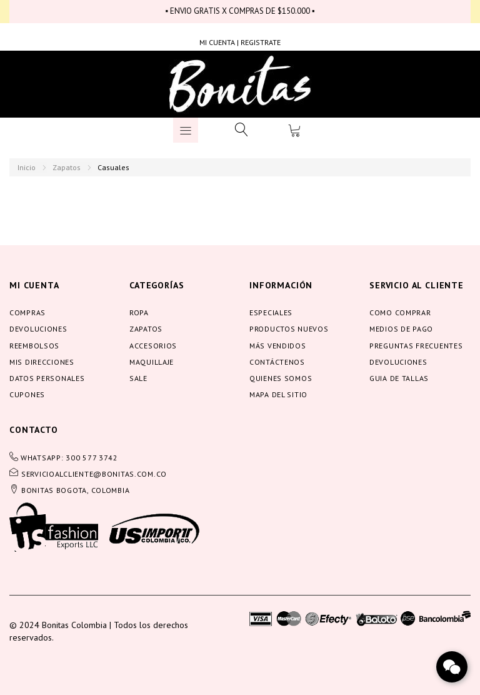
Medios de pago (401, 328)
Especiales (270, 312)
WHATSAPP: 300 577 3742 (69, 457)
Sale (138, 378)
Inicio (27, 167)
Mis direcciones (41, 362)
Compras (27, 312)
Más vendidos (277, 345)
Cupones (27, 394)
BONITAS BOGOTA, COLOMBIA (75, 490)
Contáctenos (277, 362)
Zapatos (66, 167)
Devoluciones (38, 328)
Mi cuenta (34, 285)
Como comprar (400, 312)
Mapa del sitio (278, 394)
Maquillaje (151, 362)
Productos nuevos (289, 328)
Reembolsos (34, 345)
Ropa (139, 312)
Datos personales (47, 378)
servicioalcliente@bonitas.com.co (94, 474)
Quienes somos (280, 378)
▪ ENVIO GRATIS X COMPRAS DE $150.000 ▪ (239, 11)
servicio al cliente (416, 285)
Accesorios (153, 345)
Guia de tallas (399, 378)
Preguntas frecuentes (415, 345)
